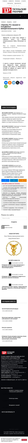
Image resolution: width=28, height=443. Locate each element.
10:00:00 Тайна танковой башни (11, 209)
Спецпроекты (5, 225)
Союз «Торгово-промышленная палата (14, 236)
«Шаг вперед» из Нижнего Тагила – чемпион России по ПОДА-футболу (14, 114)
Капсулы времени (7, 327)
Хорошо (24, 439)
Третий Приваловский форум (10, 308)
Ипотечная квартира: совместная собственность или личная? (11, 318)
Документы (17, 3)
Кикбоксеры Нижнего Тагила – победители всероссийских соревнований (13, 153)
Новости (11, 1)
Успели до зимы (13, 398)
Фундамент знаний (14, 405)
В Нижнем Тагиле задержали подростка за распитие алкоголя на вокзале (13, 277)
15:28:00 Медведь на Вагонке (11, 200)
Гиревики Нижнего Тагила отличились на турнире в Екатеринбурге (12, 140)
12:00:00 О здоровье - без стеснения (13, 207)
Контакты (10, 3)
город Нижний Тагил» (14, 238)
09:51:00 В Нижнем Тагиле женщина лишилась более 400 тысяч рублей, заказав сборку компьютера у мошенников (14, 194)
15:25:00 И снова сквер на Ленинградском (14, 202)
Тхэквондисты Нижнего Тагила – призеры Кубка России (14, 126)
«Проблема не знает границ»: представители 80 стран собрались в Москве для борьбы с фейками (14, 288)
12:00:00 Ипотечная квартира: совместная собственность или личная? (14, 188)
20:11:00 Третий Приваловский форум (13, 185)
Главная (5, 1)
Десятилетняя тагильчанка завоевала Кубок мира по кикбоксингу (12, 167)
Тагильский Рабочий (19, 433)
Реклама (17, 1)
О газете (23, 1)
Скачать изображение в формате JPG (11, 35)
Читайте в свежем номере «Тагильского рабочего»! (16, 391)
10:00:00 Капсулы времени (10, 191)
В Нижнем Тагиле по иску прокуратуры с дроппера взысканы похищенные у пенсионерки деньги (13, 266)
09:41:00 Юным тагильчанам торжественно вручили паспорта (14, 198)
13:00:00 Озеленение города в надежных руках (14, 205)
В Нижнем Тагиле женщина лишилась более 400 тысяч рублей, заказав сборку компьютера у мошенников (14, 337)
